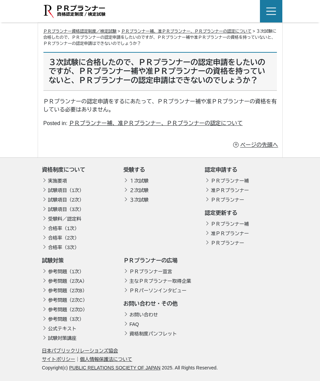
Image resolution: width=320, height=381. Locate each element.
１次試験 (139, 181)
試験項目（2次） (66, 200)
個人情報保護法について (106, 359)
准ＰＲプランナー (230, 190)
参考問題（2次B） (67, 290)
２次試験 (139, 190)
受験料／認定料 (64, 219)
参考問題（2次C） (68, 300)
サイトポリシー (58, 359)
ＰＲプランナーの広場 (151, 260)
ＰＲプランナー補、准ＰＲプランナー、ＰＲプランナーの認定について (156, 123)
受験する (134, 170)
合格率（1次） (63, 228)
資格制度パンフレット (153, 333)
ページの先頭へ (259, 145)
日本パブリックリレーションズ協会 (80, 350)
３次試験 (139, 200)
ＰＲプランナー (227, 200)
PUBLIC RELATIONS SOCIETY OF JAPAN (115, 367)
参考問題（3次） (66, 319)
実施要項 (57, 181)
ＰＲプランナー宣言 (151, 271)
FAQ (134, 324)
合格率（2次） (63, 238)
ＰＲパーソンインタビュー (158, 290)
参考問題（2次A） (67, 281)
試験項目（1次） (66, 190)
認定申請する (221, 170)
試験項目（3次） (66, 209)
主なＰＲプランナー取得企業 (160, 281)
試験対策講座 (62, 338)
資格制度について (64, 170)
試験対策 (53, 260)
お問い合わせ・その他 (151, 304)
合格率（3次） (63, 247)
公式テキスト (62, 328)
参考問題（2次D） (68, 309)
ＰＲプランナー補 (230, 181)
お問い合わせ (144, 314)
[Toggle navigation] (271, 11)
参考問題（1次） (66, 271)
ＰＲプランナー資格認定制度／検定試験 (80, 31)
